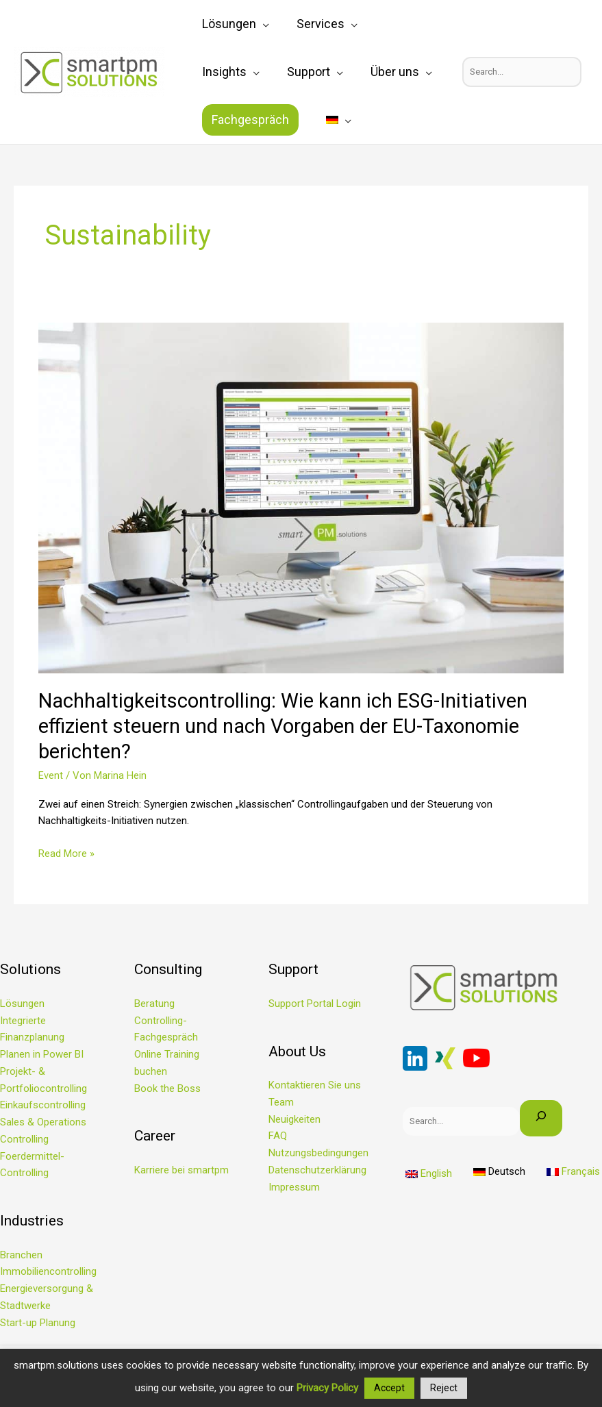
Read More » (66, 852)
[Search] (541, 1118)
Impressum (294, 1187)
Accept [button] (389, 1387)
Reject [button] (443, 1387)
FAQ (277, 1136)
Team (281, 1102)
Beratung (154, 1003)
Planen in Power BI (42, 1054)
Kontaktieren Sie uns (314, 1085)
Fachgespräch (388, 71)
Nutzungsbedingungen (318, 1153)
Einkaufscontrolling (43, 1105)
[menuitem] (207, 120)
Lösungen (22, 1003)
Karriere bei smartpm (181, 1170)
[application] (255, 24)
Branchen (21, 1255)
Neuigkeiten (294, 1119)
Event (50, 775)
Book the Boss (167, 1088)
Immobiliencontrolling (48, 1271)
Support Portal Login (314, 1003)
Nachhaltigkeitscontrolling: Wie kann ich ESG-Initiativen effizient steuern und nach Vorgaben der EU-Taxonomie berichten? (292, 725)
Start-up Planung (37, 1323)
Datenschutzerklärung (317, 1170)
